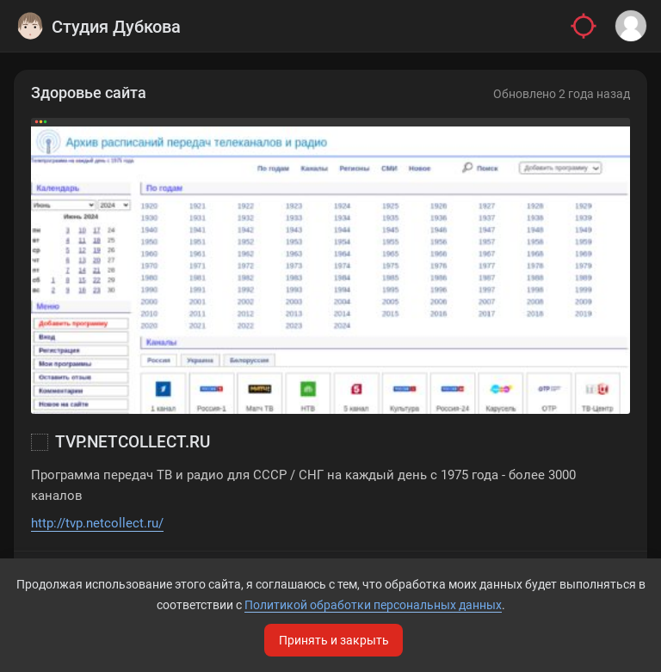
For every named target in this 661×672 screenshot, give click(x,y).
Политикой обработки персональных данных (373, 605)
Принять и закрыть (334, 640)
